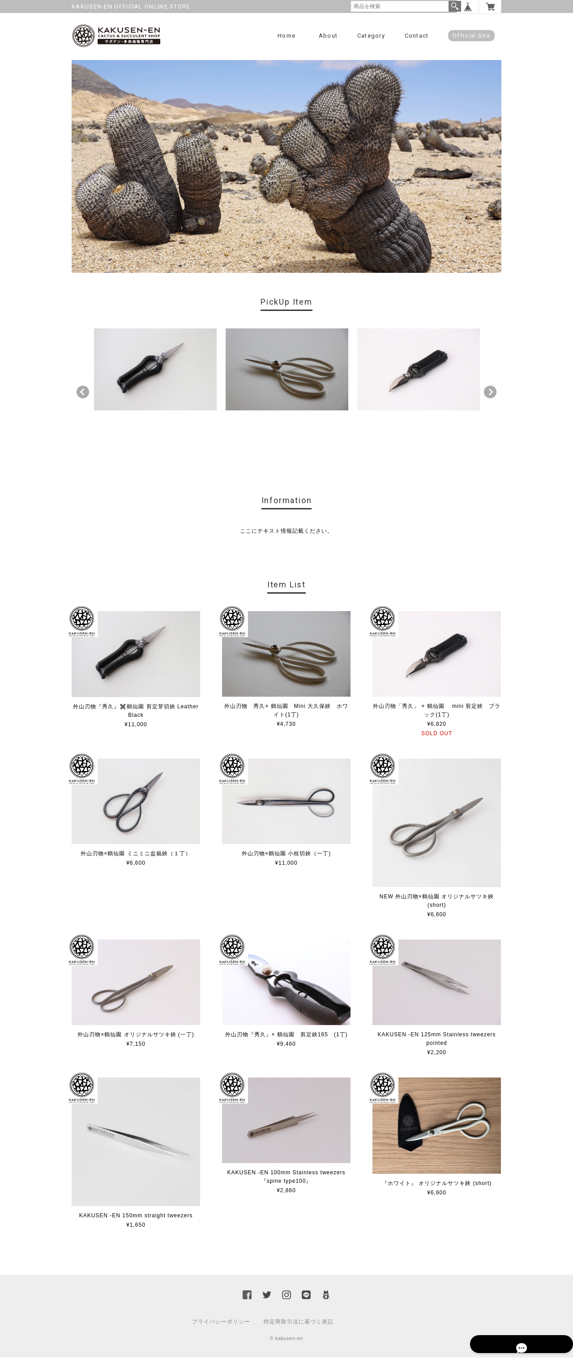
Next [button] (490, 396)
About (328, 35)
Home (286, 35)
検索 (455, 6)
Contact (417, 35)
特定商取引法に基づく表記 (299, 1326)
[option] (155, 374)
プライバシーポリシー (221, 1326)
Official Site (471, 35)
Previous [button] (83, 396)
